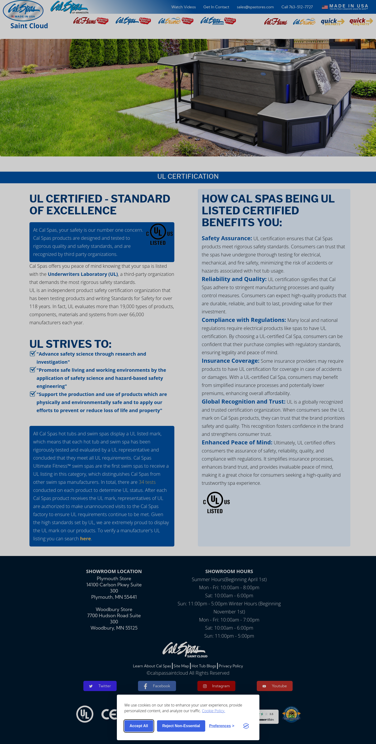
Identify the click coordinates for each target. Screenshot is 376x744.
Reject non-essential (181, 726)
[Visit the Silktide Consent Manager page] (246, 726)
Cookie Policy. (213, 710)
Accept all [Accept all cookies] (139, 726)
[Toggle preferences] (221, 726)
